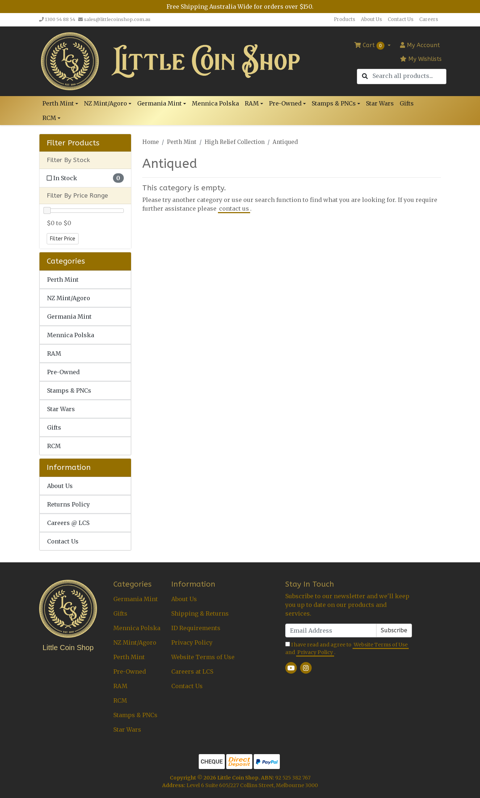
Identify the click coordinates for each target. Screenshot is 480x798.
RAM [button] (252, 103)
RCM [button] (49, 117)
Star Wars (380, 103)
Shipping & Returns (200, 613)
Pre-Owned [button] (285, 103)
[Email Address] (330, 630)
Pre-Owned (63, 372)
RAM (54, 353)
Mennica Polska (215, 103)
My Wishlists (421, 58)
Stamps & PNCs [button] (334, 103)
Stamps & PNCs (69, 390)
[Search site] (364, 76)
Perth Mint (63, 279)
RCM (54, 446)
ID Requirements (195, 628)
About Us (371, 19)
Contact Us (400, 19)
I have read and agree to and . (347, 648)
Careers (428, 19)
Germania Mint (69, 316)
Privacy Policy (191, 642)
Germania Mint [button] (159, 103)
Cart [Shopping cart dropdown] (370, 46)
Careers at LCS (192, 671)
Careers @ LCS (68, 522)
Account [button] (420, 45)
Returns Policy (68, 504)
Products (344, 19)
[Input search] (409, 76)
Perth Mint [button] (58, 103)
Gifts (407, 103)
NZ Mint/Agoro (68, 298)
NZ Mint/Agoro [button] (105, 103)
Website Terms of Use (203, 657)
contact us (234, 208)
